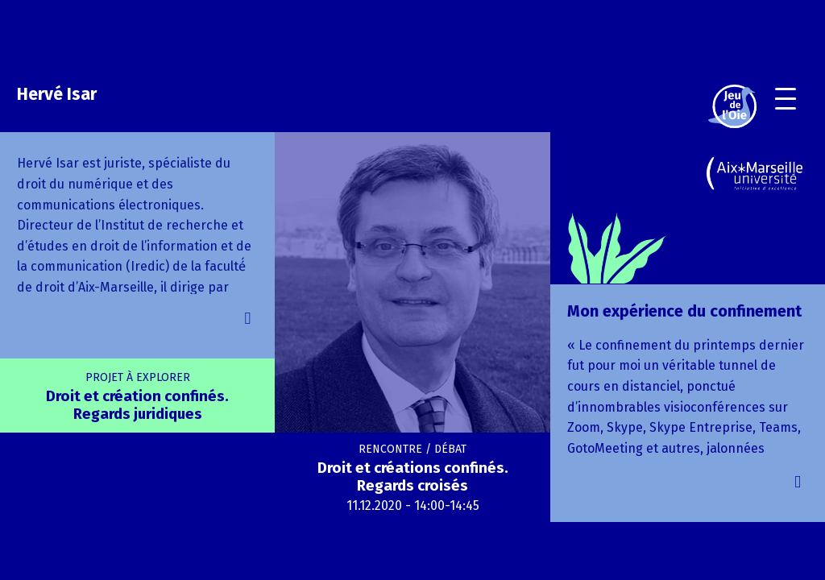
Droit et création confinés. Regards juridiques (137, 397)
